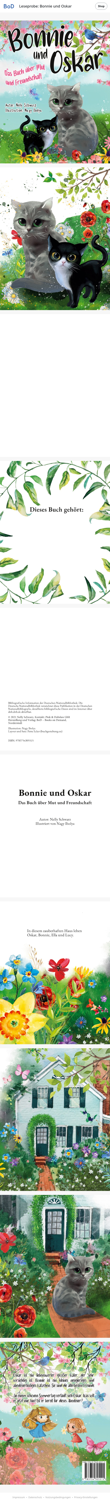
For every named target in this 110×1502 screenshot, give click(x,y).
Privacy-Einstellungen (86, 1497)
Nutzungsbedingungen (58, 1497)
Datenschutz (35, 1497)
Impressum (18, 1497)
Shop (101, 6)
